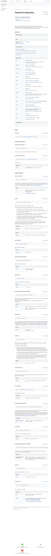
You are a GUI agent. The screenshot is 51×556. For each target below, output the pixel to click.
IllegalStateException (41, 323)
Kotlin (44, 14)
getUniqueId (27, 84)
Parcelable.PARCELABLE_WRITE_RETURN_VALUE (32, 499)
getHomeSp (27, 76)
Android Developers (17, 9)
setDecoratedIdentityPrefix (30, 101)
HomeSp (17, 76)
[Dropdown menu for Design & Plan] (21, 1)
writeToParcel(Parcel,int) (42, 184)
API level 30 (46, 291)
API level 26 (46, 133)
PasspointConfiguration (20, 43)
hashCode (26, 88)
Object (29, 65)
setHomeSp (27, 105)
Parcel (32, 117)
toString (26, 113)
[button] (6, 10)
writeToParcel (27, 117)
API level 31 (46, 256)
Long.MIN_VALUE (38, 457)
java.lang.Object (17, 19)
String (17, 84)
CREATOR (27, 41)
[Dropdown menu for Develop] (27, 1)
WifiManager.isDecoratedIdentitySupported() (29, 415)
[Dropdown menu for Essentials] (14, 1)
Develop (22, 9)
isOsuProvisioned (28, 92)
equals (26, 65)
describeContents (28, 60)
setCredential (27, 97)
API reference (3, 4)
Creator (17, 42)
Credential (32, 97)
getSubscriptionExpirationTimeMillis (31, 80)
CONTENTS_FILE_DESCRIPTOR (35, 185)
